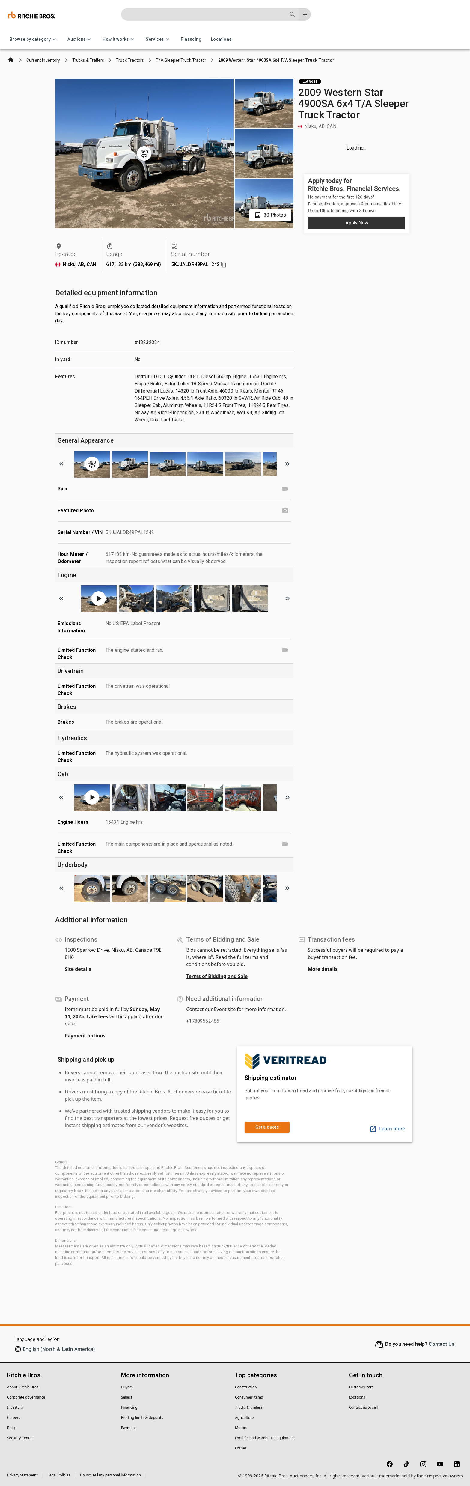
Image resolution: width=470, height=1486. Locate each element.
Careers (13, 1417)
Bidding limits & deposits (142, 1417)
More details (323, 969)
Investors (15, 1407)
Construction (246, 1387)
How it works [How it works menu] (119, 39)
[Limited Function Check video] (285, 650)
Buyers (127, 1387)
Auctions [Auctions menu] (80, 39)
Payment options (85, 1035)
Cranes (241, 1448)
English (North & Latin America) (59, 1349)
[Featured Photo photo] (285, 511)
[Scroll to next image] (287, 463)
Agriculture (244, 1417)
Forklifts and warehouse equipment (265, 1437)
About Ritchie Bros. (23, 1387)
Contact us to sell (363, 1407)
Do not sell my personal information (110, 1475)
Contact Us (441, 1344)
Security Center (20, 1437)
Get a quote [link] (267, 1127)
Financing (191, 39)
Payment (128, 1427)
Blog (11, 1427)
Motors (241, 1427)
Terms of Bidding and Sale (217, 976)
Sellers (126, 1397)
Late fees (97, 1016)
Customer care (361, 1387)
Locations (221, 39)
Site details (78, 969)
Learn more (387, 1128)
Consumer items (249, 1397)
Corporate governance (26, 1397)
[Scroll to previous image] (61, 463)
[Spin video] (285, 489)
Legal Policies (59, 1475)
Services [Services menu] (158, 39)
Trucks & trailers (248, 1407)
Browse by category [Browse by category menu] (33, 39)
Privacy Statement (22, 1475)
